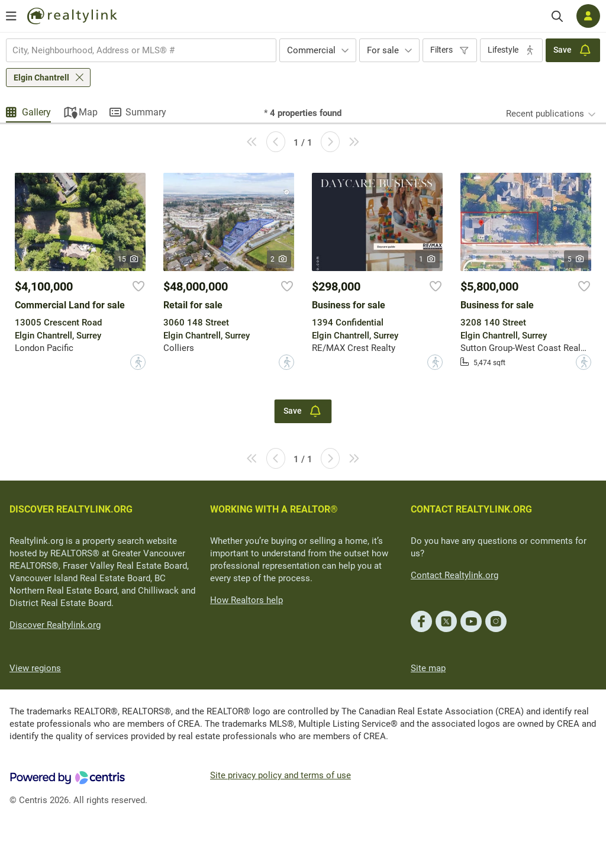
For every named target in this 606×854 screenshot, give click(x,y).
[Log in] (588, 16)
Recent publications (545, 113)
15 (129, 259)
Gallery (36, 112)
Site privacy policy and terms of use (280, 775)
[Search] (557, 16)
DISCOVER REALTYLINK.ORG (71, 509)
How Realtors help (246, 600)
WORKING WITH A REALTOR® (274, 509)
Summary (145, 112)
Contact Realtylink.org (454, 575)
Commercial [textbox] (311, 50)
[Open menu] (11, 16)
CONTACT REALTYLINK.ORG (471, 509)
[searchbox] (133, 50)
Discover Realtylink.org (55, 625)
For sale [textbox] (383, 50)
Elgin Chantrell (41, 77)
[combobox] (141, 50)
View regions (35, 668)
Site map (428, 668)
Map (88, 112)
